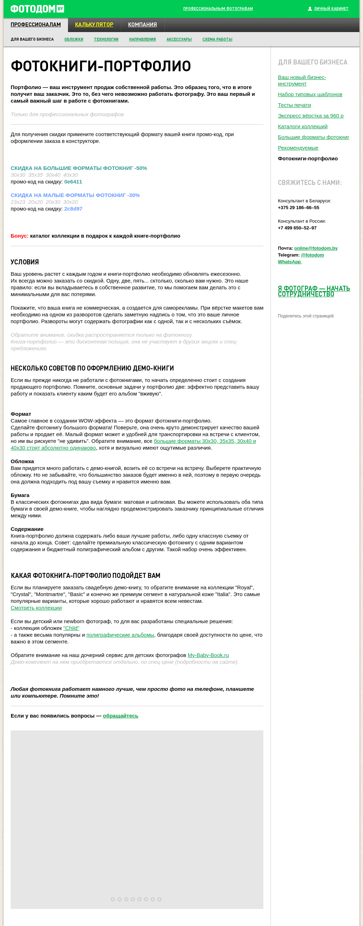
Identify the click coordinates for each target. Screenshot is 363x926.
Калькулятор (94, 24)
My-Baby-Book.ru (208, 655)
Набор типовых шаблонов (310, 94)
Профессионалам (36, 24)
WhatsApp (290, 261)
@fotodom (312, 255)
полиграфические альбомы (120, 635)
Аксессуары (179, 39)
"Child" (71, 628)
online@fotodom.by (316, 248)
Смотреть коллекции (36, 608)
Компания (142, 24)
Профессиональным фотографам (218, 8)
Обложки (73, 39)
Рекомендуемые (298, 148)
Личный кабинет (331, 8)
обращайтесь (120, 716)
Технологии (106, 39)
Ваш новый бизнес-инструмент (302, 80)
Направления (142, 39)
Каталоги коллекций (303, 126)
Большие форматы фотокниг (313, 137)
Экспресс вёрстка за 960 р (310, 116)
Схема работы (217, 39)
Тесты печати (294, 105)
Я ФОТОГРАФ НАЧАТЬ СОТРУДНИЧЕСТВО (314, 291)
